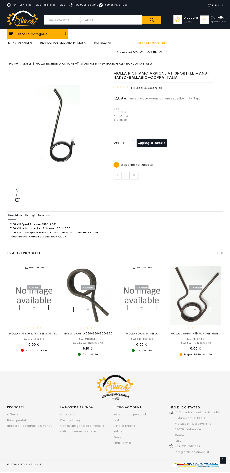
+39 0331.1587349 (187, 446)
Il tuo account (127, 407)
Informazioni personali (130, 414)
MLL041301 (195, 338)
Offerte (13, 414)
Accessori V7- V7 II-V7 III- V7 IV (141, 52)
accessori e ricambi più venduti (30, 426)
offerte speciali (152, 43)
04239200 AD (196, 342)
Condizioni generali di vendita (82, 426)
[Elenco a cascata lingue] (215, 5)
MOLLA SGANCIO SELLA (142, 333)
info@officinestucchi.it (192, 452)
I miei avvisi (122, 442)
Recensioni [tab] (57, 215)
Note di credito (124, 426)
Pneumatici (103, 43)
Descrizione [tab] (18, 215)
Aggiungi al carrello (153, 143)
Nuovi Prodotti (20, 43)
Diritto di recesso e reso (78, 431)
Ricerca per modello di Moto (63, 43)
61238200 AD (88, 342)
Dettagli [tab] (38, 215)
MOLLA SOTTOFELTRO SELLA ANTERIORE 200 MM (42, 333)
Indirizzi (118, 431)
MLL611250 (87, 338)
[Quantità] (125, 143)
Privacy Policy (70, 420)
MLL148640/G (142, 338)
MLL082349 (34, 338)
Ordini (117, 420)
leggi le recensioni (148, 87)
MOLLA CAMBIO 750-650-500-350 (88, 333)
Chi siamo (67, 414)
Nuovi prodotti (17, 420)
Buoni (117, 437)
